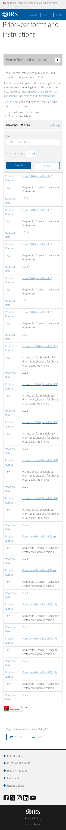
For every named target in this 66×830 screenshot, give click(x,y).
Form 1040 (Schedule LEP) (37, 176)
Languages (14, 778)
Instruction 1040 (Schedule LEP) (40, 346)
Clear (47, 166)
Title (7, 188)
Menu (59, 15)
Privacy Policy (33, 818)
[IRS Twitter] (12, 799)
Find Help (54, 125)
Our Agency (14, 756)
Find (8, 136)
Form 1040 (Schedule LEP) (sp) (39, 537)
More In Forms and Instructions (33, 60)
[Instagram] (19, 798)
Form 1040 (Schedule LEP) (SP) (39, 604)
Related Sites (15, 786)
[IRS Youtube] (33, 798)
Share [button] (18, 737)
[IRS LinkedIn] (26, 799)
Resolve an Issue (17, 771)
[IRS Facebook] (6, 798)
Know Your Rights (18, 763)
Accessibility (33, 824)
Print (39, 737)
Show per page (14, 153)
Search (34, 15)
